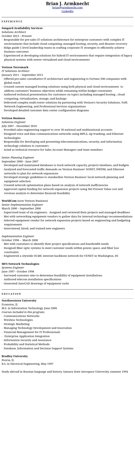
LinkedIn (68, 11)
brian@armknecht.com (67, 7)
